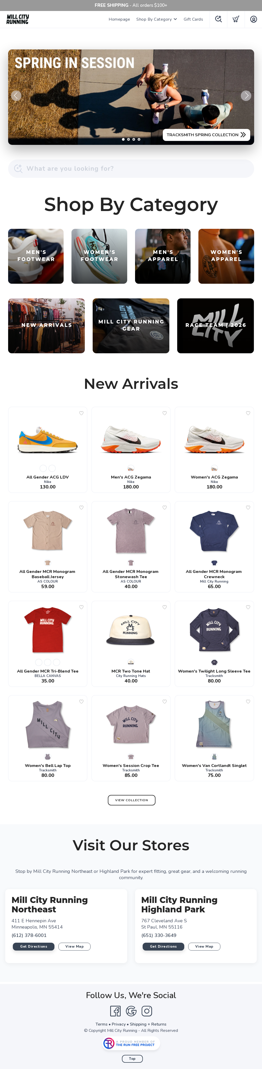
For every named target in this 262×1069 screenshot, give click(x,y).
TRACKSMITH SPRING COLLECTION (202, 135)
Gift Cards (193, 19)
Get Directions (33, 946)
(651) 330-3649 (158, 935)
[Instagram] (147, 1011)
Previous (16, 95)
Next (246, 95)
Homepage (119, 19)
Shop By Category (154, 19)
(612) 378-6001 (29, 935)
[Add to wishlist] (81, 413)
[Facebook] (115, 1011)
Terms (102, 1024)
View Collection (131, 800)
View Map (74, 946)
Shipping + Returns (148, 1024)
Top (132, 1058)
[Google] (131, 1011)
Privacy (119, 1024)
